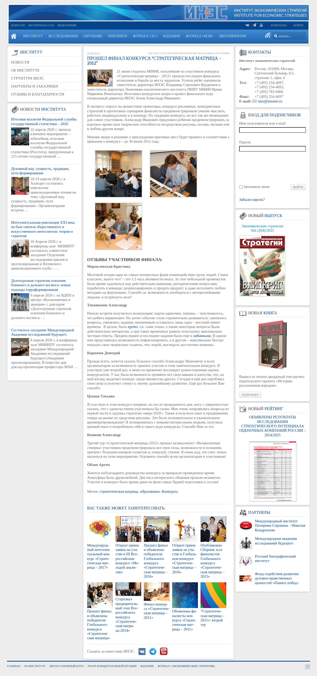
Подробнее (250, 394)
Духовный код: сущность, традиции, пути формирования (40, 171)
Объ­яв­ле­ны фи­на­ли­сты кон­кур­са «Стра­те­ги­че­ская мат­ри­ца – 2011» (184, 620)
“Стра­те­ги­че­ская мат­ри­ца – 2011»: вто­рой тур (212, 618)
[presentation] (272, 167)
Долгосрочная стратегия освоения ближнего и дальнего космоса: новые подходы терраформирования (41, 285)
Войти (298, 25)
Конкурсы (170, 491)
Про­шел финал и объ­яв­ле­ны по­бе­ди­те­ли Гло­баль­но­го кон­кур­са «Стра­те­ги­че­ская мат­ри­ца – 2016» (156, 560)
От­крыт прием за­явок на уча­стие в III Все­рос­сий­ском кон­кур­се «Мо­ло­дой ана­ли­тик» (127, 558)
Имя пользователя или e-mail (262, 123)
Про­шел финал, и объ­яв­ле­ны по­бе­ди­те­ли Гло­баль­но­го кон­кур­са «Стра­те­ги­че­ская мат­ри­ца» (99, 624)
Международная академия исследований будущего (276, 540)
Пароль (245, 142)
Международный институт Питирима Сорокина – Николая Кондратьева (280, 525)
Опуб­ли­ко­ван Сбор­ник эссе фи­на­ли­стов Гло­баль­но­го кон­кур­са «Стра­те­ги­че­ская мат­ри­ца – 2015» (212, 560)
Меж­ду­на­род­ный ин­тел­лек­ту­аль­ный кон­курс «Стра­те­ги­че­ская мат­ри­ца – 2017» (99, 556)
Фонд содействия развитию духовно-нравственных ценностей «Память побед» (277, 578)
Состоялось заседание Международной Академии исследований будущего (42, 332)
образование (150, 491)
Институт (154, 53)
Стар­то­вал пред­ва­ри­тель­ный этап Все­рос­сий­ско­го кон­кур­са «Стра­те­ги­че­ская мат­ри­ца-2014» (126, 614)
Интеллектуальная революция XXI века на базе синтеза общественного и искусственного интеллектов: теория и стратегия (43, 229)
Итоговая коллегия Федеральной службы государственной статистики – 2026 (44, 121)
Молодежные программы (213, 53)
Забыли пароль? (252, 200)
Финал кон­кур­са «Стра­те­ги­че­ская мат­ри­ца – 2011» (156, 611)
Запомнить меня (257, 187)
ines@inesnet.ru (270, 101)
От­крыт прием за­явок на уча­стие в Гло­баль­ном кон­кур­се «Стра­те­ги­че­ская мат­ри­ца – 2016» (184, 558)
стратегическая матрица (118, 491)
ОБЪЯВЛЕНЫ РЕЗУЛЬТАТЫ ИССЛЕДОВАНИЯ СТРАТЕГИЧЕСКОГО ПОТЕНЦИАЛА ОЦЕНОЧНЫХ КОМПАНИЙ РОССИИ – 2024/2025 (272, 426)
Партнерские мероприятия (179, 53)
